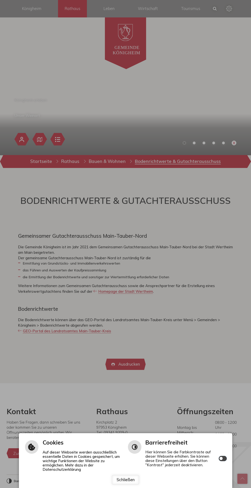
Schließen (126, 479)
